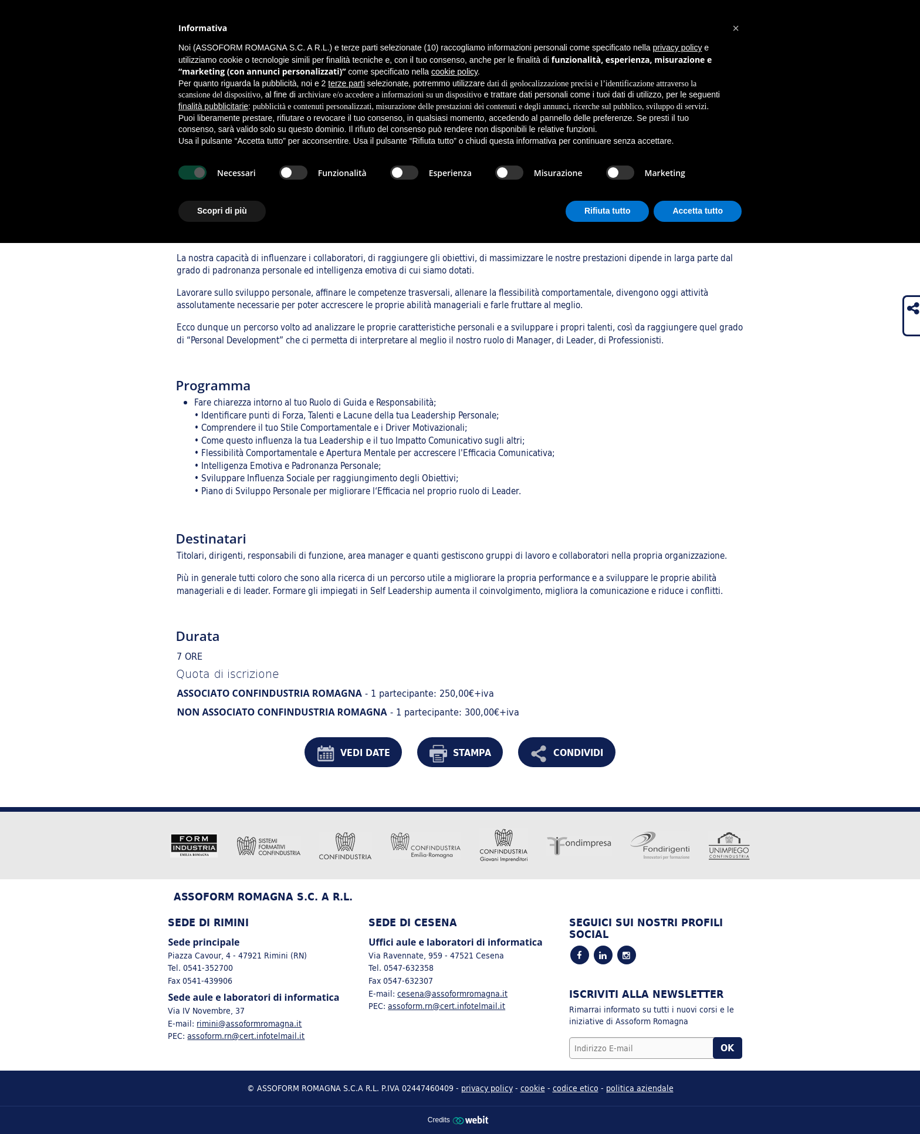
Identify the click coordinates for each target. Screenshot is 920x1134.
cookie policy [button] (454, 71)
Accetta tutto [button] (697, 210)
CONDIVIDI (566, 753)
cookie (532, 1088)
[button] (735, 28)
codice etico (575, 1088)
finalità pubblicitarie (213, 106)
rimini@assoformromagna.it (249, 1023)
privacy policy (487, 1088)
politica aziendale (640, 1088)
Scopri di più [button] (222, 210)
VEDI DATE (353, 753)
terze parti (346, 83)
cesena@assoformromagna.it (452, 993)
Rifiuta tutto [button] (607, 210)
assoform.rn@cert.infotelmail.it (246, 1035)
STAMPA (460, 753)
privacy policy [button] (677, 47)
